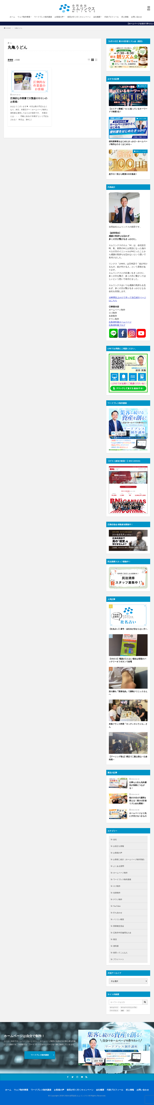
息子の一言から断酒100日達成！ (123, 174)
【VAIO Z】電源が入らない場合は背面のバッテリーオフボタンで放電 (127, 660)
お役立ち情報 (142, 118)
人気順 (17, 60)
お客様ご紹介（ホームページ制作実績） (129, 859)
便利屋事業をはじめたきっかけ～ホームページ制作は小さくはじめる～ (128, 142)
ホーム (12, 17)
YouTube (117, 906)
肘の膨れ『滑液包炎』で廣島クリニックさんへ (128, 692)
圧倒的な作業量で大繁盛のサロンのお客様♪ (28, 100)
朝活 (115, 939)
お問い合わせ (136, 17)
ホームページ (114, 1007)
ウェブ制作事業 (24, 17)
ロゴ (128, 1010)
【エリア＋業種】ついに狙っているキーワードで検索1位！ (128, 110)
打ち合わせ (117, 913)
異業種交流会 (118, 926)
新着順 (10, 60)
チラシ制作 (117, 899)
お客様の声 (59, 17)
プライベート (118, 959)
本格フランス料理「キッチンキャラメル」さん (128, 725)
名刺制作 (116, 893)
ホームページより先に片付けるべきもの (138, 814)
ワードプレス (114, 1010)
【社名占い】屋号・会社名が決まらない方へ (128, 629)
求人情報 (124, 17)
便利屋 (116, 946)
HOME (8, 28)
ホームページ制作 (120, 873)
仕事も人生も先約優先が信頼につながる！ (138, 785)
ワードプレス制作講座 (43, 17)
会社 (115, 839)
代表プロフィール (111, 17)
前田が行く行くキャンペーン (79, 17)
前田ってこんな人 (141, 151)
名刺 (122, 1010)
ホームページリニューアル (128, 1007)
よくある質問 (118, 866)
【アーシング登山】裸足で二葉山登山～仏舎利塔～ (128, 758)
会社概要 (96, 17)
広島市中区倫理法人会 (122, 933)
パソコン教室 (118, 919)
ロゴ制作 (116, 886)
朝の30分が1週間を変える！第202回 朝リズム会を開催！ (138, 800)
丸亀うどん (18, 28)
